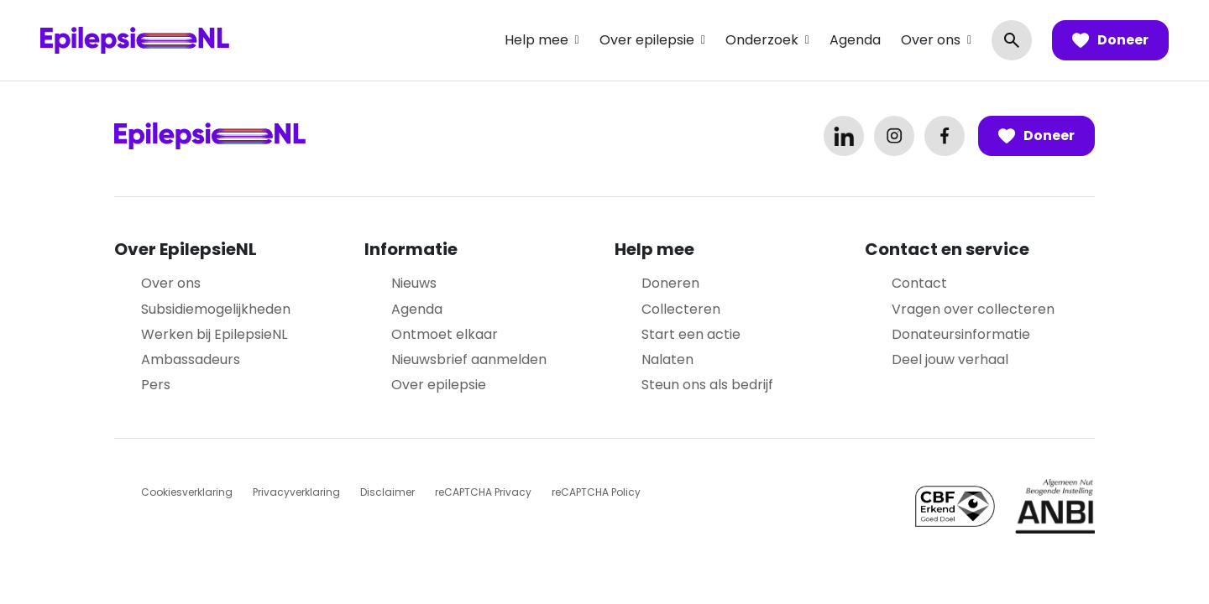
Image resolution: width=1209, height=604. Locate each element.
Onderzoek (761, 39)
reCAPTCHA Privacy (483, 492)
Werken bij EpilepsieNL (214, 334)
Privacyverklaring (296, 492)
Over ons (930, 39)
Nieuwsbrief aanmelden (469, 359)
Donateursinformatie (961, 334)
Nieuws (414, 283)
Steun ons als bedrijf (707, 384)
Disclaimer (387, 492)
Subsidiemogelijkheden (215, 309)
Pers (155, 384)
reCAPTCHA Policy (596, 492)
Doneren (670, 283)
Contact (919, 283)
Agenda (855, 39)
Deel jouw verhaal (950, 359)
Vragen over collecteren (973, 309)
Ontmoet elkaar (444, 334)
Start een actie (691, 334)
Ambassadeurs (190, 359)
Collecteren (680, 309)
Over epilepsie (646, 39)
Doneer (1110, 40)
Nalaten (667, 359)
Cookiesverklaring (187, 492)
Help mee (536, 39)
